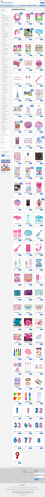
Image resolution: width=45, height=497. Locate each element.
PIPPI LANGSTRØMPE (5, 48)
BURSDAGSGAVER (4, 114)
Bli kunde (18, 467)
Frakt (10, 487)
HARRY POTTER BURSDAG (4, 56)
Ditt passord (36, 475)
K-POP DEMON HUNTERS (5, 20)
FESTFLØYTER (4, 125)
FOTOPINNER (3, 127)
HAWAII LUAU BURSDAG (5, 59)
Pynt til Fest (34, 5)
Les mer (7, 156)
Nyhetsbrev (28, 487)
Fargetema (2, 138)
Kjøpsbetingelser (14, 487)
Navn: (2, 144)
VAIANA (3, 28)
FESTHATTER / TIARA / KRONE (5, 123)
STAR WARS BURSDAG (5, 89)
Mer (38, 5)
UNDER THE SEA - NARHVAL (4, 42)
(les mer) (5, 153)
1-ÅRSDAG (3, 103)
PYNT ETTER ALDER (4, 105)
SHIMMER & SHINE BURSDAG (4, 100)
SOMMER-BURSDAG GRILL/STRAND (4, 68)
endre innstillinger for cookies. (25, 493)
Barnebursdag (17, 5)
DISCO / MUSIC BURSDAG (5, 25)
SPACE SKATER (4, 64)
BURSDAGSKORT (4, 108)
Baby (13, 5)
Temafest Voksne (29, 5)
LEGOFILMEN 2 (4, 97)
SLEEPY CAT (3, 31)
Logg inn (25, 467)
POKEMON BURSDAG (5, 34)
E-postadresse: (3, 147)
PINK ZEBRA (3, 78)
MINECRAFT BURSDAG (5, 72)
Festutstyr (2, 136)
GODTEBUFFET (4, 116)
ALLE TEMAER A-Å (4, 15)
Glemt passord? (42, 479)
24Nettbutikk (24, 495)
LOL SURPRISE (4, 75)
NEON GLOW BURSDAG (5, 53)
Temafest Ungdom (22, 5)
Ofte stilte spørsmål (34, 487)
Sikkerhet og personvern (21, 487)
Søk (42, 2)
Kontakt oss (29, 467)
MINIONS (3, 26)
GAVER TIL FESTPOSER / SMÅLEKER (5, 112)
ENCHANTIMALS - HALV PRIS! (5, 82)
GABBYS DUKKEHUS (5, 50)
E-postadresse (36, 472)
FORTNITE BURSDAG (5, 70)
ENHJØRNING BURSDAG (5, 36)
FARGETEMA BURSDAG (5, 119)
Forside (2, 5)
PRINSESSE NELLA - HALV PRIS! (5, 46)
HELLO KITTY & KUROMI (5, 23)
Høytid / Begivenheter (8, 5)
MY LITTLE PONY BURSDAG (4, 62)
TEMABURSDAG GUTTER (5, 17)
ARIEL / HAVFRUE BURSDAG (4, 39)
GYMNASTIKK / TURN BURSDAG (5, 93)
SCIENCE (3, 86)
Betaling (22, 467)
